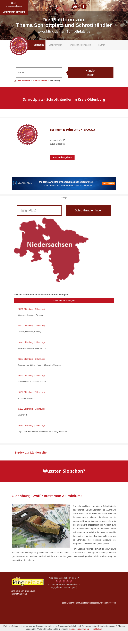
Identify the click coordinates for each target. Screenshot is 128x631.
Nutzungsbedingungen (94, 603)
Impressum (111, 603)
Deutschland (22, 81)
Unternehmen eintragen (80, 45)
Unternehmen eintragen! (64, 300)
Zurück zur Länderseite (31, 452)
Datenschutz (77, 603)
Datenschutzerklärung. (79, 629)
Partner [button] (102, 45)
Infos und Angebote (62, 157)
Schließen (97, 629)
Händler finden (90, 72)
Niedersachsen (40, 81)
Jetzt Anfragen (55, 45)
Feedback (65, 603)
